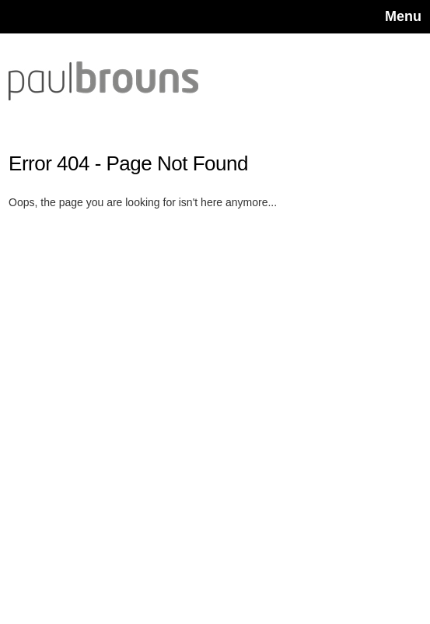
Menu (403, 16)
